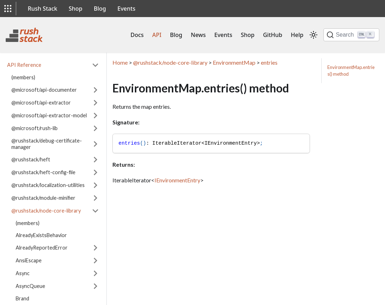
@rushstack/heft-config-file (43, 172)
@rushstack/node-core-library (46, 211)
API (157, 35)
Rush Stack (42, 8)
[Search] (351, 34)
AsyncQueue (30, 286)
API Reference (24, 65)
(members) (23, 77)
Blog (100, 8)
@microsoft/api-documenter (44, 90)
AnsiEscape (29, 260)
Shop (76, 8)
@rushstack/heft (30, 159)
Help (297, 35)
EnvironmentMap (234, 62)
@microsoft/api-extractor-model (49, 115)
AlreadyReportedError (42, 248)
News (198, 35)
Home (120, 62)
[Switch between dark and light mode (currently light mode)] (313, 35)
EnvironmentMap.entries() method (351, 70)
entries (269, 62)
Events (126, 8)
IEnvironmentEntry (177, 180)
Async (23, 273)
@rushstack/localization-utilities (48, 185)
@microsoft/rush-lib (34, 128)
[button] (7, 8)
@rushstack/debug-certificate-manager (46, 144)
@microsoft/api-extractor (41, 103)
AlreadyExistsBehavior (41, 235)
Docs (137, 35)
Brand (22, 298)
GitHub (272, 35)
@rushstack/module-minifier (43, 198)
